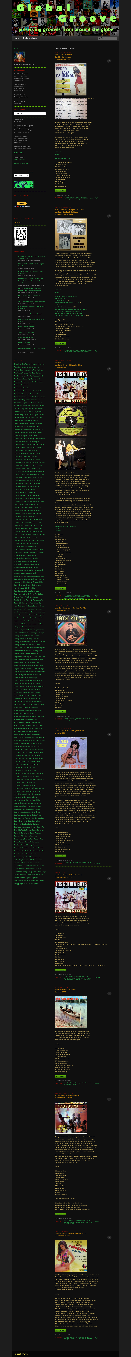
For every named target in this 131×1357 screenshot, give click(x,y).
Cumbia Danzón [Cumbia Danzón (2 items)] (19, 489)
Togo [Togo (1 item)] (41, 839)
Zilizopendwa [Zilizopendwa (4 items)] (18, 881)
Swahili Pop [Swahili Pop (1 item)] (41, 827)
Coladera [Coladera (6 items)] (17, 471)
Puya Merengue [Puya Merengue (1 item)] (23, 731)
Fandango (77, 595)
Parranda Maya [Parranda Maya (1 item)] (19, 677)
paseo (71, 199)
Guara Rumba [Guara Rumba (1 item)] (18, 576)
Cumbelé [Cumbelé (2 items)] (17, 486)
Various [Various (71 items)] (26, 863)
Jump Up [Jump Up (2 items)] (40, 600)
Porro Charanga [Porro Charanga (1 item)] (19, 713)
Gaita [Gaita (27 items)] (43, 540)
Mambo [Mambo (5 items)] (19, 618)
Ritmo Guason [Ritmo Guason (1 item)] (18, 746)
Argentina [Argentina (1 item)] (26, 403)
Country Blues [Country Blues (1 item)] (36, 480)
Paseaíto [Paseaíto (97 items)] (33, 680)
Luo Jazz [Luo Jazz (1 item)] (26, 615)
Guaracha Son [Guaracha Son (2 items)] (31, 570)
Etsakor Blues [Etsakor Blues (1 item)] (37, 528)
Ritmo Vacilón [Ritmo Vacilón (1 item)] (38, 749)
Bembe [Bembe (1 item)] (16, 415)
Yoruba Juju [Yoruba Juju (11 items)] (41, 872)
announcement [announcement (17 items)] (32, 400)
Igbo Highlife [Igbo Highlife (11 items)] (39, 582)
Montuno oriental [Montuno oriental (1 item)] (19, 651)
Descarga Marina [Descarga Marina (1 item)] (26, 513)
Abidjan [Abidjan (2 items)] (22, 364)
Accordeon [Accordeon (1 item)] (41, 364)
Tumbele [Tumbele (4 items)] (36, 851)
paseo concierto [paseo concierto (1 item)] (36, 683)
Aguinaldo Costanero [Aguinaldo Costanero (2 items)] (21, 385)
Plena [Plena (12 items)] (31, 701)
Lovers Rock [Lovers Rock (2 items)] (18, 615)
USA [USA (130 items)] (34, 860)
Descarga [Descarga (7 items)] (17, 513)
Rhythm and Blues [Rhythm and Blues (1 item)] (33, 740)
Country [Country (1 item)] (28, 480)
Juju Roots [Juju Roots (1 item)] (33, 600)
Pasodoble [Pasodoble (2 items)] (36, 692)
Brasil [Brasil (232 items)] (16, 436)
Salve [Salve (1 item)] (24, 764)
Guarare (78, 197)
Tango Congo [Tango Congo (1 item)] (30, 833)
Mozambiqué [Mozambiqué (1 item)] (33, 654)
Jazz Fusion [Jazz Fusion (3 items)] (18, 594)
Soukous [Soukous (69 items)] (38, 818)
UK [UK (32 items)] (29, 857)
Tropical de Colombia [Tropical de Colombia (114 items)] (21, 848)
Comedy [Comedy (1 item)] (42, 471)
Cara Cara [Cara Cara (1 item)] (17, 453)
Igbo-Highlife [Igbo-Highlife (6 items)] (30, 582)
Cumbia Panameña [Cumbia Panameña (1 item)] (32, 495)
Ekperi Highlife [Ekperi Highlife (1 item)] (19, 525)
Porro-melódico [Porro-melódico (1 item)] (19, 710)
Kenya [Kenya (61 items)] (27, 603)
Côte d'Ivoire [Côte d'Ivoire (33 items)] (24, 501)
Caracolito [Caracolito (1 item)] (24, 453)
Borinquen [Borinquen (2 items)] (24, 433)
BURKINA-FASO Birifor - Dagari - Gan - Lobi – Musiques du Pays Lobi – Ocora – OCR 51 (31, 281)
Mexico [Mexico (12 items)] (38, 645)
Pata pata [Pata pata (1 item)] (26, 695)
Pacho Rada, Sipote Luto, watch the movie (68, 313)
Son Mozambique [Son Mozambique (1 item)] (34, 812)
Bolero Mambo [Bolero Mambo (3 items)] (19, 424)
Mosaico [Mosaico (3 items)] (17, 654)
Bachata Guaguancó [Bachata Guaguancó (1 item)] (21, 409)
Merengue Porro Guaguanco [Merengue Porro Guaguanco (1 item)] (23, 642)
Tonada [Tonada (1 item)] (16, 842)
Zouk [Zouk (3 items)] (25, 884)
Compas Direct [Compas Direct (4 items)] (25, 474)
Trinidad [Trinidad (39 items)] (24, 845)
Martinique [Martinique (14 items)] (17, 624)
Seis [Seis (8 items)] (15, 776)
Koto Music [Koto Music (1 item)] (17, 606)
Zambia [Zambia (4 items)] (16, 878)
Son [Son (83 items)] (35, 803)
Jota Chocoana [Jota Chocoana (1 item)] (30, 597)
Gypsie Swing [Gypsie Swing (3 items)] (18, 579)
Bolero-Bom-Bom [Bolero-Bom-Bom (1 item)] (24, 421)
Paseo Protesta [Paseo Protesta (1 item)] (39, 686)
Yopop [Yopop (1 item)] (30, 872)
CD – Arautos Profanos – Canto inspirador (31, 301)
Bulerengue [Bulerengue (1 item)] (31, 439)
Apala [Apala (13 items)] (39, 400)
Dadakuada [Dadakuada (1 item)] (33, 501)
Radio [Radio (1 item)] (37, 731)
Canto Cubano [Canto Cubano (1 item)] (36, 447)
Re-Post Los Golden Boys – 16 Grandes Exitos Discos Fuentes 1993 (68, 365)
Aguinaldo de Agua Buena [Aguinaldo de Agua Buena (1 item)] (22, 388)
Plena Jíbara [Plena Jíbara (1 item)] (18, 704)
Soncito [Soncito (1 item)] (38, 806)
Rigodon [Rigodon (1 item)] (42, 740)
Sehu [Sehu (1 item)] (41, 773)
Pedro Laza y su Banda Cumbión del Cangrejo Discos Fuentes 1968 (63, 57)
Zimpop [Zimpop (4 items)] (33, 881)
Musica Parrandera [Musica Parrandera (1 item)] (39, 657)
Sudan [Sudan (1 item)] (30, 824)
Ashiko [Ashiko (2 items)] (32, 403)
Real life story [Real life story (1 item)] (18, 737)
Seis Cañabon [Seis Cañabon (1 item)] (18, 779)
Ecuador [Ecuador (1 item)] (17, 522)
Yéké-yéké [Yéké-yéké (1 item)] (27, 875)
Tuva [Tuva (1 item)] (32, 854)
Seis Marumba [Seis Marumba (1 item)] (27, 791)
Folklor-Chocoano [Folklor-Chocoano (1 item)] (20, 534)
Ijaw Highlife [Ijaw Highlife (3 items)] (18, 585)
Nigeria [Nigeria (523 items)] (30, 666)
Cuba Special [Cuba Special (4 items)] (36, 483)
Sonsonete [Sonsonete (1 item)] (17, 818)
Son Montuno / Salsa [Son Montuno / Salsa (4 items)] (21, 812)
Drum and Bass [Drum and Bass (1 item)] (19, 519)
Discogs (57, 154)
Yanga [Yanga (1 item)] (25, 872)
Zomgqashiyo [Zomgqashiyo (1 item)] (18, 884)
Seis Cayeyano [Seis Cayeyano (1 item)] (34, 776)
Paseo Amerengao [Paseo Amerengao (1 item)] (24, 683)
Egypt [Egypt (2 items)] (33, 522)
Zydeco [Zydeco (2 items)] (36, 884)
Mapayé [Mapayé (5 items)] (16, 621)
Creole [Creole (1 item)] (25, 483)
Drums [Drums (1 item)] (27, 519)
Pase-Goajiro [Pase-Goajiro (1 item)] (18, 680)
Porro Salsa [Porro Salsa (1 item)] (27, 719)
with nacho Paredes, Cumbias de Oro (67, 303)
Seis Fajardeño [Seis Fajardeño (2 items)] (30, 788)
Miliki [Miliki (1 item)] (42, 645)
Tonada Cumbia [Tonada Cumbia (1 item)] (24, 842)
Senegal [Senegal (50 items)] (22, 797)
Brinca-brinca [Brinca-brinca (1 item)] (32, 436)
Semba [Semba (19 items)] (16, 797)
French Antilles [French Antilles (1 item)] (19, 540)
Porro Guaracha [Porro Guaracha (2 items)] (30, 716)
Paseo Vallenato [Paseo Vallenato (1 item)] (36, 689)
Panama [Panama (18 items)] (27, 675)
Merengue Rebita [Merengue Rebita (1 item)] (39, 642)
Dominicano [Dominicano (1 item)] (37, 513)
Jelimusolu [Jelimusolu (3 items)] (26, 594)
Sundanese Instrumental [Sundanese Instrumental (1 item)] (22, 827)
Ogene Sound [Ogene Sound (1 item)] (38, 666)
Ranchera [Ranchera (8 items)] (31, 734)
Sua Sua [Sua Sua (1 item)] (25, 824)
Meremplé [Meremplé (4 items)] (34, 633)
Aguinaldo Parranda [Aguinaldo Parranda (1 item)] (20, 397)
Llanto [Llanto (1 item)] (27, 612)
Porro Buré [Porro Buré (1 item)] (39, 710)
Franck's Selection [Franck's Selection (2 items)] (25, 537)
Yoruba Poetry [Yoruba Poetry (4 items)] (18, 875)
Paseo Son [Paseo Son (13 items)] (26, 689)
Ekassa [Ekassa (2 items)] (38, 522)
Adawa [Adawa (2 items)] (24, 367)
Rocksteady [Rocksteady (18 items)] (31, 752)
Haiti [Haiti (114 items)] (32, 579)
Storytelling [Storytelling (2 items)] (36, 821)
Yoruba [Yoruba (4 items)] (35, 872)
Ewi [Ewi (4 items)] (19, 531)
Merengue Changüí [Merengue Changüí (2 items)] (32, 636)
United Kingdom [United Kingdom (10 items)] (19, 860)
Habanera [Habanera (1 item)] (27, 579)
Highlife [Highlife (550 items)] (41, 579)
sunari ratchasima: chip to (26, 337)
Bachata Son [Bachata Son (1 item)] (32, 409)
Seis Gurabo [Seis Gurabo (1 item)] (39, 788)
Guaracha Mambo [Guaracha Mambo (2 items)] (32, 567)
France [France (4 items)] (16, 537)
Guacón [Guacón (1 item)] (41, 552)
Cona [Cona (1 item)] (32, 474)
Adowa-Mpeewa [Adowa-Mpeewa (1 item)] (37, 367)
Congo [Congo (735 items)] (41, 474)
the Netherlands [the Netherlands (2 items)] (33, 836)
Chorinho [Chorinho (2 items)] (17, 468)
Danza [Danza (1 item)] (16, 504)
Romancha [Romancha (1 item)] (39, 752)
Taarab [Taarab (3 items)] (34, 830)
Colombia (66, 197)
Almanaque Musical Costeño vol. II (66, 526)
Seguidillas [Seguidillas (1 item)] (31, 773)
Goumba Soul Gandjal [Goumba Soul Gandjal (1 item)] (31, 552)
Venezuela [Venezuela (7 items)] (34, 866)
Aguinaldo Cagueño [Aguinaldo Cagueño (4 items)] (20, 382)
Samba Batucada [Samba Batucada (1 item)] (29, 767)
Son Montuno (72, 1223)
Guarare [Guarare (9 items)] (25, 573)
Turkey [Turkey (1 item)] (28, 854)
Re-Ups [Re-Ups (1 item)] (37, 734)
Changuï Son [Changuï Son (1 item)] (18, 462)
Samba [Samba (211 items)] (37, 764)
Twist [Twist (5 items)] (36, 854)
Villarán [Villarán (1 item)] (41, 866)
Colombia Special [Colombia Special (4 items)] (33, 471)
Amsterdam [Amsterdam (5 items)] (18, 400)
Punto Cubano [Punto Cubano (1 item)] (19, 728)
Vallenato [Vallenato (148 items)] (17, 863)
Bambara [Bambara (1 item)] (40, 409)
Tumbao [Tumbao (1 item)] (30, 851)
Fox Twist (86, 595)
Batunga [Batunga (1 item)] (30, 412)
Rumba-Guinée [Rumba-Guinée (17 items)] (35, 755)
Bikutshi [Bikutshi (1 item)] (16, 418)
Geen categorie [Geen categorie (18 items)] (19, 546)
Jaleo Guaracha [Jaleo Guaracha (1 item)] (19, 591)
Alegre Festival (60, 298)
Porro (75, 199)
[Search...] (29, 113)
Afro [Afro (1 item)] (34, 370)
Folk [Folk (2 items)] (41, 531)
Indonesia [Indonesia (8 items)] (37, 585)
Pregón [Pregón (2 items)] (38, 722)
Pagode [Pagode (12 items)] (16, 672)
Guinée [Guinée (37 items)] (36, 576)
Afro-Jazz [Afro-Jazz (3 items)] (25, 373)
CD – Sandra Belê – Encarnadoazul (29, 296)
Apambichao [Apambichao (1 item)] (18, 403)
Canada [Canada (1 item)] (41, 445)
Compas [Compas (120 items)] (17, 474)
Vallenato (76, 720)
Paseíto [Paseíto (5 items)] (25, 692)
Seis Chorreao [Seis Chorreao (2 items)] (19, 782)
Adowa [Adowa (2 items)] (29, 367)
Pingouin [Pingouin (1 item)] (38, 698)
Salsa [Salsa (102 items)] (29, 761)
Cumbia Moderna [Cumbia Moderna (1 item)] (19, 495)
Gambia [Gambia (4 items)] (16, 543)
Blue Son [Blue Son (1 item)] (39, 418)
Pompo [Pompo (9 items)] (41, 704)
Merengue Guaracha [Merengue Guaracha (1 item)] (33, 639)
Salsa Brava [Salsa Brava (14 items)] (18, 764)
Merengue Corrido (69, 1222)
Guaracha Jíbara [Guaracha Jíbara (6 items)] (19, 567)
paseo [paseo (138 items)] (16, 683)
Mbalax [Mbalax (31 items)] (41, 624)
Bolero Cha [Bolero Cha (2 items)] (34, 421)
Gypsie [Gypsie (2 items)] (41, 576)
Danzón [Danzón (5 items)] (38, 507)
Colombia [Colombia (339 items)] (23, 471)
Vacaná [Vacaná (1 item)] (39, 860)
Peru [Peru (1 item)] (40, 695)
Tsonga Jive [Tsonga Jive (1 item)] (18, 851)
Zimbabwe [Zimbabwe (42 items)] (26, 881)
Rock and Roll (80, 1339)
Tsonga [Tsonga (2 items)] (40, 848)
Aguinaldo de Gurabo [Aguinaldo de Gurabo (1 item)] (21, 391)
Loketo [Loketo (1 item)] (32, 612)
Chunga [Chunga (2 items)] (27, 468)
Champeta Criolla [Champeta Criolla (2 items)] (28, 459)
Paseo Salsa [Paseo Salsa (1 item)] (18, 689)
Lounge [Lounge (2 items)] (42, 612)
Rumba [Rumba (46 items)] (27, 755)
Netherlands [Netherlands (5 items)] (30, 660)
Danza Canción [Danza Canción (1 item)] (24, 504)
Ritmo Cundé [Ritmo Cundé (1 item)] (37, 743)
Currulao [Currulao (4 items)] (17, 501)
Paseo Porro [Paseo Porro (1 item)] (29, 686)
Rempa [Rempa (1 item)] (41, 737)
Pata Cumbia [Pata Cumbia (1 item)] (18, 695)
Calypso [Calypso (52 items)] (28, 445)
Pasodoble (67, 980)
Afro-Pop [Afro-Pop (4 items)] (27, 376)
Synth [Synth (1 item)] (16, 830)
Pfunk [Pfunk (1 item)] (16, 698)
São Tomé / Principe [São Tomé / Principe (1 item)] (25, 830)
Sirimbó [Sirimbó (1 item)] (25, 800)
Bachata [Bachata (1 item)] (42, 406)
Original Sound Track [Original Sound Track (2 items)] (21, 669)
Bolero (65, 595)
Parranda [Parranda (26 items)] (39, 675)
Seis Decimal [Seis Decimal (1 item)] (30, 785)
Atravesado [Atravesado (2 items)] (38, 403)
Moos (15, 48)
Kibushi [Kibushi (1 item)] (32, 603)
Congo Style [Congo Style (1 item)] (18, 477)
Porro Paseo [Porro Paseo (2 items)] (40, 716)
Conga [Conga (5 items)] (36, 474)
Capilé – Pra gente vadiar (26, 332)
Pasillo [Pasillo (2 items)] (30, 692)
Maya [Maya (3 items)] (31, 624)
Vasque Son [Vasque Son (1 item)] (27, 866)
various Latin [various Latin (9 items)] (18, 866)
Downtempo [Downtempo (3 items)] (32, 516)
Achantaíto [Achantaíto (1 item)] (17, 367)
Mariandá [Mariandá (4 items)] (37, 621)
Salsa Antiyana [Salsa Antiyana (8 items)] (36, 761)
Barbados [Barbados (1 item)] (17, 412)
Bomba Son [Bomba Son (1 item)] (30, 430)
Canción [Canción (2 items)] (16, 447)
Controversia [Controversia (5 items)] (27, 477)
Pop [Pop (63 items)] (15, 707)
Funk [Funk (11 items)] (28, 540)
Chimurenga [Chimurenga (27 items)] (26, 465)
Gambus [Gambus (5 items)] (22, 543)
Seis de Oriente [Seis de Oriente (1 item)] (19, 788)
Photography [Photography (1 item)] (22, 698)
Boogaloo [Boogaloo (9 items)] (17, 433)
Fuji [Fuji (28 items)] (25, 540)
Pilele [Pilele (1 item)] (29, 698)
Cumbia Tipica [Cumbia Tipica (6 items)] (18, 498)
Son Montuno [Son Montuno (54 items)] (35, 809)
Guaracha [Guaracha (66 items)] (35, 564)
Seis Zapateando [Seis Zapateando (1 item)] (36, 794)
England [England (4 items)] (39, 525)
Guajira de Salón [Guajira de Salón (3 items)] (31, 561)
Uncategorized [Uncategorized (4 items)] (35, 857)
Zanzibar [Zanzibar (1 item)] (22, 878)
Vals (91, 199)
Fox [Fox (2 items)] (37, 534)
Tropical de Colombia (83, 199)
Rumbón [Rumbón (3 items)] (17, 761)
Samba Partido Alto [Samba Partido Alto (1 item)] (20, 773)
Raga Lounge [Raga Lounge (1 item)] (18, 734)
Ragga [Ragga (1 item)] (25, 734)
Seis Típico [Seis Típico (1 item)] (17, 794)
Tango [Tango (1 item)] (23, 833)
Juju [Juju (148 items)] (36, 597)
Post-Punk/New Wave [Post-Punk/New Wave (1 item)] (21, 722)
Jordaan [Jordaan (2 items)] (16, 597)
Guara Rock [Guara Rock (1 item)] (32, 573)
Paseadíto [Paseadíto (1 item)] (26, 680)
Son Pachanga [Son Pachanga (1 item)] (19, 815)
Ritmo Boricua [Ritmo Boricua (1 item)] (27, 743)
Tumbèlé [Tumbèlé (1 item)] (42, 851)
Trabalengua (88, 1339)
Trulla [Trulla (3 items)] (30, 848)
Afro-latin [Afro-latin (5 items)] (38, 373)
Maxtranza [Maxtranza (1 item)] (24, 624)
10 (109, 734)
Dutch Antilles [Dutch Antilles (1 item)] (37, 519)
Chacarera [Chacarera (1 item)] (33, 456)
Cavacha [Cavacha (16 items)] (37, 453)
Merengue (84, 197)
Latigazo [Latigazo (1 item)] (17, 609)
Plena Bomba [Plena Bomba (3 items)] (37, 701)
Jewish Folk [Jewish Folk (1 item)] (34, 594)
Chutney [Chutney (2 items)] (33, 468)
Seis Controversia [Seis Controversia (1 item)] (20, 785)
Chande (66, 718)
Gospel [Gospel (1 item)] (20, 552)
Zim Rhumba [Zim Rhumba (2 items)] (40, 881)
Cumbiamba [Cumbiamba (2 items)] (31, 492)
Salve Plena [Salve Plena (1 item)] (31, 764)
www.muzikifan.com (19, 159)
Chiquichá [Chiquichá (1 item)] (38, 465)
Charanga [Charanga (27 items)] (32, 462)
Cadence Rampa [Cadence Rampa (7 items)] (19, 445)
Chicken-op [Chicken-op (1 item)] (18, 465)
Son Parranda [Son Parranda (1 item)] (28, 815)
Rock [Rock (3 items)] (15, 752)
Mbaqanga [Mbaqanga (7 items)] (17, 627)
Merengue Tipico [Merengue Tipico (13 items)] (29, 645)
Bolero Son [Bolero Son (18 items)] (38, 424)
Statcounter (17, 222)
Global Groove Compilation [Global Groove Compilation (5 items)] (23, 549)
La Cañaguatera (60, 305)
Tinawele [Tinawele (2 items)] (27, 839)
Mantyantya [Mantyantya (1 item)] (33, 618)
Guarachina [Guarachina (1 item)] (40, 570)
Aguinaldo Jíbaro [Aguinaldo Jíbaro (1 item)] (19, 394)
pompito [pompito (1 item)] (36, 704)
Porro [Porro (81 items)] (19, 707)
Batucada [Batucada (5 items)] (24, 412)
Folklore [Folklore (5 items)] (29, 534)
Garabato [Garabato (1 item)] (29, 543)
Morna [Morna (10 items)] (41, 651)
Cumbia (72, 350)
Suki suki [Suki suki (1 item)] (36, 824)
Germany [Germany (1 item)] (28, 546)
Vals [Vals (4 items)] (22, 863)
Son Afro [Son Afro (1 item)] (39, 803)
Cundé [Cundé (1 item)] (32, 498)
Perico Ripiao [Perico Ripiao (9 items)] (34, 695)
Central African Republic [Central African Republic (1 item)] (22, 456)
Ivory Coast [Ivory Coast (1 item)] (18, 588)
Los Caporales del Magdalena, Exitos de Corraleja (71, 309)
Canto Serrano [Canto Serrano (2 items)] (28, 450)
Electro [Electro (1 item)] (26, 525)
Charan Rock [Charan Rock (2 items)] (40, 462)
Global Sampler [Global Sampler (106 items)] (37, 549)
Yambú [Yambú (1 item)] (20, 872)
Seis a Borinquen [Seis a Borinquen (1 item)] (23, 776)
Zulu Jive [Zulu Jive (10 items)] (30, 884)
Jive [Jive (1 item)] (41, 594)
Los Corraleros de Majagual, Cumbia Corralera (70, 315)
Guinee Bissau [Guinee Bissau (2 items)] (29, 576)
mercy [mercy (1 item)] (42, 630)
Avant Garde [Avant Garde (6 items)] (18, 406)
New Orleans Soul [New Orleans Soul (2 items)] (33, 663)
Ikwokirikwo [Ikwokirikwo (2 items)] (26, 585)
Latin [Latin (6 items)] (21, 609)
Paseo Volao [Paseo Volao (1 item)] (18, 692)
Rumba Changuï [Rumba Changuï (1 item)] (29, 758)
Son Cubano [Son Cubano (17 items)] (18, 809)
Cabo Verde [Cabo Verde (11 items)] (18, 442)
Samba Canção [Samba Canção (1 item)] (19, 770)
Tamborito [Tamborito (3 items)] (17, 833)
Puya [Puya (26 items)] (15, 731)
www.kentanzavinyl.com (21, 163)
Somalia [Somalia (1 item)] (30, 803)
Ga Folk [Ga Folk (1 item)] (38, 540)
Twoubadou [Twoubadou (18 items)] (18, 857)
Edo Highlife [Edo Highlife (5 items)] (27, 522)
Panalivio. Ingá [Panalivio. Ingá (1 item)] (19, 675)
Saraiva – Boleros (24, 343)
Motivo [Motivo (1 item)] (22, 654)
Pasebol (66, 351)
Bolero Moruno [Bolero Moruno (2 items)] (29, 424)
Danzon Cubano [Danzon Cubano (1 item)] (19, 507)
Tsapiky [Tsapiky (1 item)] (35, 848)
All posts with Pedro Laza (63, 158)
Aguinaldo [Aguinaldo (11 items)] (38, 379)
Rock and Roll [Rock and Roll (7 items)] (22, 752)
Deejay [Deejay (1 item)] (16, 510)
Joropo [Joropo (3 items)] (22, 597)
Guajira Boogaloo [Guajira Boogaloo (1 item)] (20, 561)
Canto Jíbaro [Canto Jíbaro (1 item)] (18, 450)
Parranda (89, 718)
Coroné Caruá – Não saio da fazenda (30, 314)
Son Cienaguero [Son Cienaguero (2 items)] (29, 806)
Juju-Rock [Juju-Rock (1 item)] (26, 600)
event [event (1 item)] (16, 531)
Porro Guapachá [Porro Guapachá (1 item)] (19, 716)
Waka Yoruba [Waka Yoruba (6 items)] (29, 869)
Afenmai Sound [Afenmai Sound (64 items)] (19, 370)
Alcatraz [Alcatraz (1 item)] (42, 397)
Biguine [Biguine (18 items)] (30, 415)
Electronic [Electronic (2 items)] (32, 525)
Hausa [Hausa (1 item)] (36, 579)
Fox (82, 595)
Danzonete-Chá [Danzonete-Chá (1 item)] (30, 507)
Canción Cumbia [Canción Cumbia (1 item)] (25, 447)
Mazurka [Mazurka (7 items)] (36, 624)
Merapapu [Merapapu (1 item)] (36, 630)
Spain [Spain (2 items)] (30, 821)
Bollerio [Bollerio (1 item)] (16, 427)
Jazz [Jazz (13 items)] (37, 591)
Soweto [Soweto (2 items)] (25, 821)
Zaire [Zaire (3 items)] (33, 875)
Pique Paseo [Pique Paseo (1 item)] (18, 701)
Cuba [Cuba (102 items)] (29, 483)
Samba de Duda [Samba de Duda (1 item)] (30, 770)
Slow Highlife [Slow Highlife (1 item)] (36, 800)
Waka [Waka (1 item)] (16, 869)
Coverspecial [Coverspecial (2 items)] (18, 483)
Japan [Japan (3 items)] (33, 591)
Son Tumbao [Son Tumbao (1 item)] (26, 818)
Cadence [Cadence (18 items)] (25, 442)
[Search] (107, 38)
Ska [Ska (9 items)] (30, 800)
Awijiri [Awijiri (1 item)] (37, 406)
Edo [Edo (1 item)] (21, 522)
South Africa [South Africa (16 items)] (18, 821)
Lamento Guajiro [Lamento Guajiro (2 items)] (27, 606)
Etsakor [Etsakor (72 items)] (29, 528)
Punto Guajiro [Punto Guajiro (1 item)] (28, 728)
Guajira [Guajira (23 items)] (35, 558)
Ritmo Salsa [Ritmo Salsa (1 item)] (29, 749)
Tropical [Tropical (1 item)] (35, 845)
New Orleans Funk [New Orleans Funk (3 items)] (20, 663)
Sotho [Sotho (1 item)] (32, 818)
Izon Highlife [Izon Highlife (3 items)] (26, 588)
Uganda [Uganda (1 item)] (24, 857)
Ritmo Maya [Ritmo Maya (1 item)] (28, 746)
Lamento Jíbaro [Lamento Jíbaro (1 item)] (38, 606)
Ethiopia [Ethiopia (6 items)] (24, 528)
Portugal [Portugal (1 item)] (34, 719)
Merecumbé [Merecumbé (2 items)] (26, 633)
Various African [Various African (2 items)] (34, 863)
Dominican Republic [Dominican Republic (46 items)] (20, 516)
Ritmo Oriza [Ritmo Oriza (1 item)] (36, 746)
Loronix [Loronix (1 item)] (37, 612)
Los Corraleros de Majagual (64, 307)
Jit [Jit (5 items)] (39, 594)
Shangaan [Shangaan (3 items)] (28, 797)
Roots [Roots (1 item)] (16, 755)
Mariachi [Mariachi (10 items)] (30, 621)
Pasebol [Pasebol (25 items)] (39, 680)
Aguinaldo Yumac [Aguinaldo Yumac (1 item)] (33, 397)
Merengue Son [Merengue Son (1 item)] (19, 645)
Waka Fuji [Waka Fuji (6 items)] (21, 869)
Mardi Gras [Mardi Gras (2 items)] (23, 621)
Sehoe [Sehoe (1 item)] (37, 773)
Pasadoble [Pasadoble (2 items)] (28, 677)
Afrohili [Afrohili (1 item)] (40, 376)
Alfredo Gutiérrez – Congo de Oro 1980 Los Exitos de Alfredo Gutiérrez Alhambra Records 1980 (69, 212)
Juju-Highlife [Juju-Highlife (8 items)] (18, 600)
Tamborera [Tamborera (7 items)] (40, 830)
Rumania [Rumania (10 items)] (21, 755)
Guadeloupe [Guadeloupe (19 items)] (18, 555)
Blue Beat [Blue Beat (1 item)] (27, 418)
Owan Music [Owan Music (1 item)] (32, 669)
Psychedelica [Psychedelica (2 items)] (26, 725)
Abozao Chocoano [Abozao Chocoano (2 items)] (31, 364)
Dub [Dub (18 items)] (31, 519)
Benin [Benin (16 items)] (26, 415)
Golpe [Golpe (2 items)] (16, 552)
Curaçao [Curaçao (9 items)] (38, 498)
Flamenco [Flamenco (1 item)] (36, 531)
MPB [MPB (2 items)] (24, 657)
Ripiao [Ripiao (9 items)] (16, 743)
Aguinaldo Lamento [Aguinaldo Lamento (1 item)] (32, 394)
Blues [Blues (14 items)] (33, 418)
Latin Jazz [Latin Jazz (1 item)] (27, 609)
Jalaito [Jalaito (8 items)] (33, 588)
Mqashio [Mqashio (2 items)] (29, 657)
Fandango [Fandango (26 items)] (24, 531)
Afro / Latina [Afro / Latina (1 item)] (34, 376)
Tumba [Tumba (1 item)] (24, 851)
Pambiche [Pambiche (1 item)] (41, 672)
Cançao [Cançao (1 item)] (35, 450)
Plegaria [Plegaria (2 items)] (25, 701)
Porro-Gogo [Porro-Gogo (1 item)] (34, 707)
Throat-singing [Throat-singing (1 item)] (19, 839)
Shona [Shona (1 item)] (34, 797)
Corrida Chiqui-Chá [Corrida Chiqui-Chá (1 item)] (38, 477)
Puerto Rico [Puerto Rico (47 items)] (35, 725)
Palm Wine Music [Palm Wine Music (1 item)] (32, 672)
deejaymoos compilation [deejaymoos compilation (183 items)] (27, 510)
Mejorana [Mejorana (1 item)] (31, 627)
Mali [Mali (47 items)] (15, 618)
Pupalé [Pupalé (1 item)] (36, 728)
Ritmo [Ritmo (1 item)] (21, 743)
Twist (88, 980)
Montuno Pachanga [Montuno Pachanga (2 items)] (32, 651)
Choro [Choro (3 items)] (22, 468)
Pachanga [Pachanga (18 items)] (40, 669)
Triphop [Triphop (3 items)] (29, 845)
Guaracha (78, 350)
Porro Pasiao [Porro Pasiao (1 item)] (18, 719)
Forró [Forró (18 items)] (34, 534)
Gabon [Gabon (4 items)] (33, 540)
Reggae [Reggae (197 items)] (26, 737)
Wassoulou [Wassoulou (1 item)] (38, 869)
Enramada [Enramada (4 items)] (17, 528)
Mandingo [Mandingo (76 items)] (26, 618)
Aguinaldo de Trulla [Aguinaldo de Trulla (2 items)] (35, 391)
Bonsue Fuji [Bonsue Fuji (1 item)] (38, 430)
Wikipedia (58, 152)
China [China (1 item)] (33, 465)
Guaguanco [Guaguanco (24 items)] (33, 555)
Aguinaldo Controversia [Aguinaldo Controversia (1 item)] (35, 382)
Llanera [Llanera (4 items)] (22, 612)
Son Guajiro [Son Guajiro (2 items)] (27, 809)
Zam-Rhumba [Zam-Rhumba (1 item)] (39, 875)
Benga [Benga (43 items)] (21, 415)
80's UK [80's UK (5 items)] (16, 364)
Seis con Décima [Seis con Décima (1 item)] (29, 782)
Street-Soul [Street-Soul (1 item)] (17, 824)
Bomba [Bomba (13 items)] (38, 427)
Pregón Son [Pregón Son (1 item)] (18, 725)
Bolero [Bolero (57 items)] (16, 421)
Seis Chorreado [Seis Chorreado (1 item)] (38, 779)
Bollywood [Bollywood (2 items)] (22, 427)
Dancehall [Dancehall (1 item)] (40, 501)
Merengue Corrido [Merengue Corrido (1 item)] (20, 639)
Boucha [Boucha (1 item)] (39, 433)
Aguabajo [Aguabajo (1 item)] (31, 379)
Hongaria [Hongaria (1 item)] (17, 582)
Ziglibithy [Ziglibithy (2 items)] (34, 878)
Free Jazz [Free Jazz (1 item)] (35, 537)
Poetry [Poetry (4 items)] (31, 704)
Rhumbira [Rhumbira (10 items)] (23, 740)
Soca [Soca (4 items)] (25, 803)
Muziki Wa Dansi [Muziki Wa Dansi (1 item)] (19, 660)
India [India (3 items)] (32, 585)
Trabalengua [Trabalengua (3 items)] (34, 842)
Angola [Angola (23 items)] (24, 400)
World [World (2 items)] (16, 872)
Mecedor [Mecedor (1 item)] (24, 627)
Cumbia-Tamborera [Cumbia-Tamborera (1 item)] (32, 486)
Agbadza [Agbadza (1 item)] (24, 379)
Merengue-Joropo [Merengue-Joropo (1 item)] (20, 636)
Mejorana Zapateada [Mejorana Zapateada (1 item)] (21, 630)
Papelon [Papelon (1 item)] (33, 675)
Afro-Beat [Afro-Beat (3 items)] (39, 370)
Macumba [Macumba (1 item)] (32, 615)
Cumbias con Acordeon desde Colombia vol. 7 (70, 311)
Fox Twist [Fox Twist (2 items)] (42, 534)
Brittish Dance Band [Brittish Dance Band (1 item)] (20, 439)
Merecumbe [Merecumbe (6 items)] (18, 633)
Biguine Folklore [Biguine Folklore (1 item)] (39, 415)
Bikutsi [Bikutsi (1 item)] (22, 418)
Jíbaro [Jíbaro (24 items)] (16, 603)
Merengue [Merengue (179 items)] (41, 633)
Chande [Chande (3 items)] (37, 459)
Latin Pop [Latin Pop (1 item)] (34, 609)
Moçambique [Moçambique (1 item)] (18, 657)
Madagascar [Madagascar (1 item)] (40, 615)
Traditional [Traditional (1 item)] (17, 845)
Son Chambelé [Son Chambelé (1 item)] (19, 806)
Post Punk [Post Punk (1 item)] (32, 722)
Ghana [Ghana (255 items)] (33, 546)
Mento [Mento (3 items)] (30, 630)
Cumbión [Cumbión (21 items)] (27, 498)
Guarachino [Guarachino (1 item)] (18, 573)
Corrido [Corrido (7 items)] (16, 480)
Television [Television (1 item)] (24, 836)
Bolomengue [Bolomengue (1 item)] (31, 427)
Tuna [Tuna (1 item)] (15, 854)
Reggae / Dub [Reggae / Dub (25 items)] (33, 737)
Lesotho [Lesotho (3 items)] (16, 612)
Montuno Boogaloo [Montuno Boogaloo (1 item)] (38, 648)
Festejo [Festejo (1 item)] (30, 531)
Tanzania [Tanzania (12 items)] (38, 833)
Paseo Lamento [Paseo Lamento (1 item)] (19, 686)
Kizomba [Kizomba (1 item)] (38, 603)
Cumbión (72, 197)
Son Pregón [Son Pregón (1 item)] (38, 815)
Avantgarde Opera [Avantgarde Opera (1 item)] (29, 406)
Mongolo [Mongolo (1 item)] (22, 648)
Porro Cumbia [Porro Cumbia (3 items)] (29, 713)
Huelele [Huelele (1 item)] (23, 582)
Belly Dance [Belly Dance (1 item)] (38, 412)
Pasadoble (82, 596)
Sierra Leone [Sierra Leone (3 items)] (18, 800)
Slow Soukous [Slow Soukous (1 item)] (18, 803)
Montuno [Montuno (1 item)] (29, 648)
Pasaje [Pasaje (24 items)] (34, 677)
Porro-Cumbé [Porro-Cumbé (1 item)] (25, 707)
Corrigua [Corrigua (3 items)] (22, 480)
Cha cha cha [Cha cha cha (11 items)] (18, 459)
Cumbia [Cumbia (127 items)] (23, 486)
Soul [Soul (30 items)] (42, 818)
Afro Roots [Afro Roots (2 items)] (17, 379)
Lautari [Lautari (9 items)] (40, 609)
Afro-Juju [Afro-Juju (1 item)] (32, 373)
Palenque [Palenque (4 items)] (23, 672)
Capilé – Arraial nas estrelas (27, 327)
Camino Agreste (60, 300)
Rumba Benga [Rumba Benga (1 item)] (19, 758)
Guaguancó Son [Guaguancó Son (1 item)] (19, 558)
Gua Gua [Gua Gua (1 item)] (26, 555)
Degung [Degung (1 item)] (38, 510)
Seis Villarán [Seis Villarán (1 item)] (26, 794)
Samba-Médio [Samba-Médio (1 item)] (18, 767)
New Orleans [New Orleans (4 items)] (38, 660)
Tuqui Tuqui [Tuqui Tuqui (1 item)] (22, 854)
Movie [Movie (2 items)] (27, 654)
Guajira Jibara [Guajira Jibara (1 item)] (18, 564)
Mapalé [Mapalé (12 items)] (40, 618)
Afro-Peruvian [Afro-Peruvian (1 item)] (18, 376)
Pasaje (88, 596)
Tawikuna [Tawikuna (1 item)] (17, 836)
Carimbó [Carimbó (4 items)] (31, 453)
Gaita (65, 596)
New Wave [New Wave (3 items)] (17, 666)
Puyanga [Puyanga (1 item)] (32, 731)
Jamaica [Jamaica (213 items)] (28, 591)
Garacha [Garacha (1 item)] (35, 543)
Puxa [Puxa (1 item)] (40, 728)
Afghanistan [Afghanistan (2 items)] (29, 370)
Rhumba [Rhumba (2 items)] (17, 740)
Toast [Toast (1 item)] (32, 839)
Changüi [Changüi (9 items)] (26, 462)
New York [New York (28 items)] (25, 666)
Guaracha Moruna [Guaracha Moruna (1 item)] (20, 570)
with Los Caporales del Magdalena (66, 296)
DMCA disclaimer (19, 153)
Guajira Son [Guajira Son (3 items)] (28, 564)
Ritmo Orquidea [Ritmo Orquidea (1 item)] (19, 749)
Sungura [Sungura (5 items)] (33, 827)
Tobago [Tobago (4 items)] (36, 839)
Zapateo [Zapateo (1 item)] (28, 878)
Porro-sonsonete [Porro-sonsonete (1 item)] (30, 710)
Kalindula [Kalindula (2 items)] (22, 603)
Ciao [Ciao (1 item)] (38, 468)
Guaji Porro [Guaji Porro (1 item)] (29, 558)
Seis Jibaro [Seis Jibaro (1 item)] (17, 791)
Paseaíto (66, 199)
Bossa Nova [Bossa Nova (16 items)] (32, 433)
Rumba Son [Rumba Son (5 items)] (39, 758)
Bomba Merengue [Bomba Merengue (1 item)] (20, 430)
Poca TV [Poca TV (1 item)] (26, 704)
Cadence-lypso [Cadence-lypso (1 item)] (34, 442)
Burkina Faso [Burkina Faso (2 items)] (40, 439)
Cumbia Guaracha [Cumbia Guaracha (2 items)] (20, 492)
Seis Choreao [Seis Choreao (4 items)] (28, 779)
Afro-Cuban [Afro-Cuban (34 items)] (18, 373)
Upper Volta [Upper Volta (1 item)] (29, 860)
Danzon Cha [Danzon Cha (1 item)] (33, 504)
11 (109, 879)
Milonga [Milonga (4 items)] (16, 648)
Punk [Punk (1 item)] (41, 725)
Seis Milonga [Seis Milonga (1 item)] (36, 791)
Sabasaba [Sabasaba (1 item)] (23, 761)
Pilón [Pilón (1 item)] (33, 698)
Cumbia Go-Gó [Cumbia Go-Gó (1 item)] (30, 489)
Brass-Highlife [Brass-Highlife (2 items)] (22, 436)
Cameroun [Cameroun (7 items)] (35, 445)
